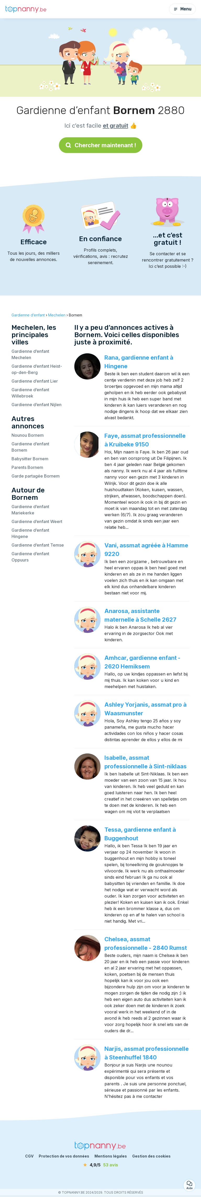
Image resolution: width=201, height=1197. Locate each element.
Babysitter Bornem (30, 458)
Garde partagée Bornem (36, 476)
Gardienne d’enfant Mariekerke (30, 509)
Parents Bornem (27, 467)
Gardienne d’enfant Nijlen (37, 404)
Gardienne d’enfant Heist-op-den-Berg (37, 369)
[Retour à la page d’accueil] (26, 9)
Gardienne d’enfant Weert (37, 521)
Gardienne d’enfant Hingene (30, 533)
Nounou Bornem (28, 435)
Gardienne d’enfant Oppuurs (30, 557)
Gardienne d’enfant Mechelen (30, 354)
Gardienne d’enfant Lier (35, 381)
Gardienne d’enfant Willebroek (30, 393)
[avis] (100, 1165)
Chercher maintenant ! (100, 145)
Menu (182, 9)
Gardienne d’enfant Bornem (30, 447)
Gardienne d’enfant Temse (38, 545)
